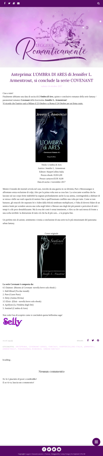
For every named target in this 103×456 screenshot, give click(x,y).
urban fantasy (52, 349)
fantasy (53, 347)
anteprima (21, 347)
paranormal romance (30, 349)
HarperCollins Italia (71, 347)
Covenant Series (38, 347)
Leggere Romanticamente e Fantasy (37, 454)
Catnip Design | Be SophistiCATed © (72, 454)
